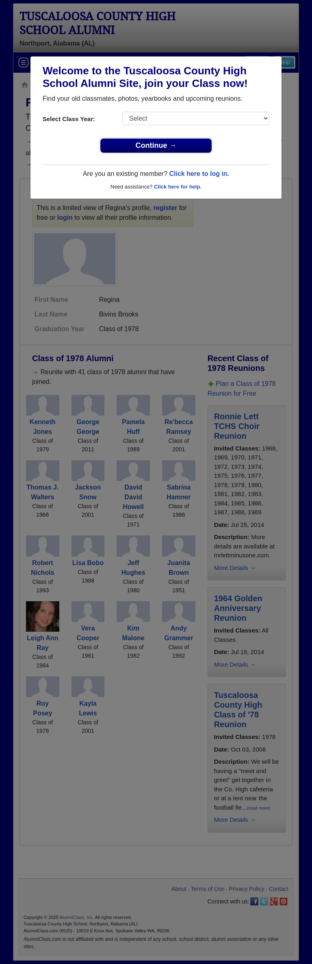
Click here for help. (178, 187)
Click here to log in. (199, 173)
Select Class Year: (69, 118)
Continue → (156, 145)
